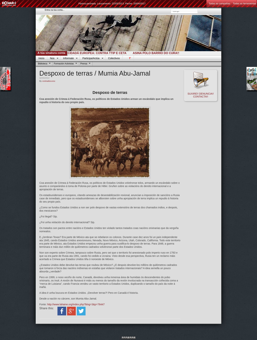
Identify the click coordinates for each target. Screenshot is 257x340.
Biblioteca (44, 64)
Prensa (84, 64)
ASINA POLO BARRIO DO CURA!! (157, 53)
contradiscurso (48, 81)
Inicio (41, 58)
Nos (52, 58)
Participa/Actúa (91, 58)
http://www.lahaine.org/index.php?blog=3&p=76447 (76, 304)
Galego (184, 11)
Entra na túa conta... (54, 10)
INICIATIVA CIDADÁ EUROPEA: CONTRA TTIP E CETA (90, 53)
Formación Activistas (65, 64)
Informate (69, 58)
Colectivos (114, 58)
